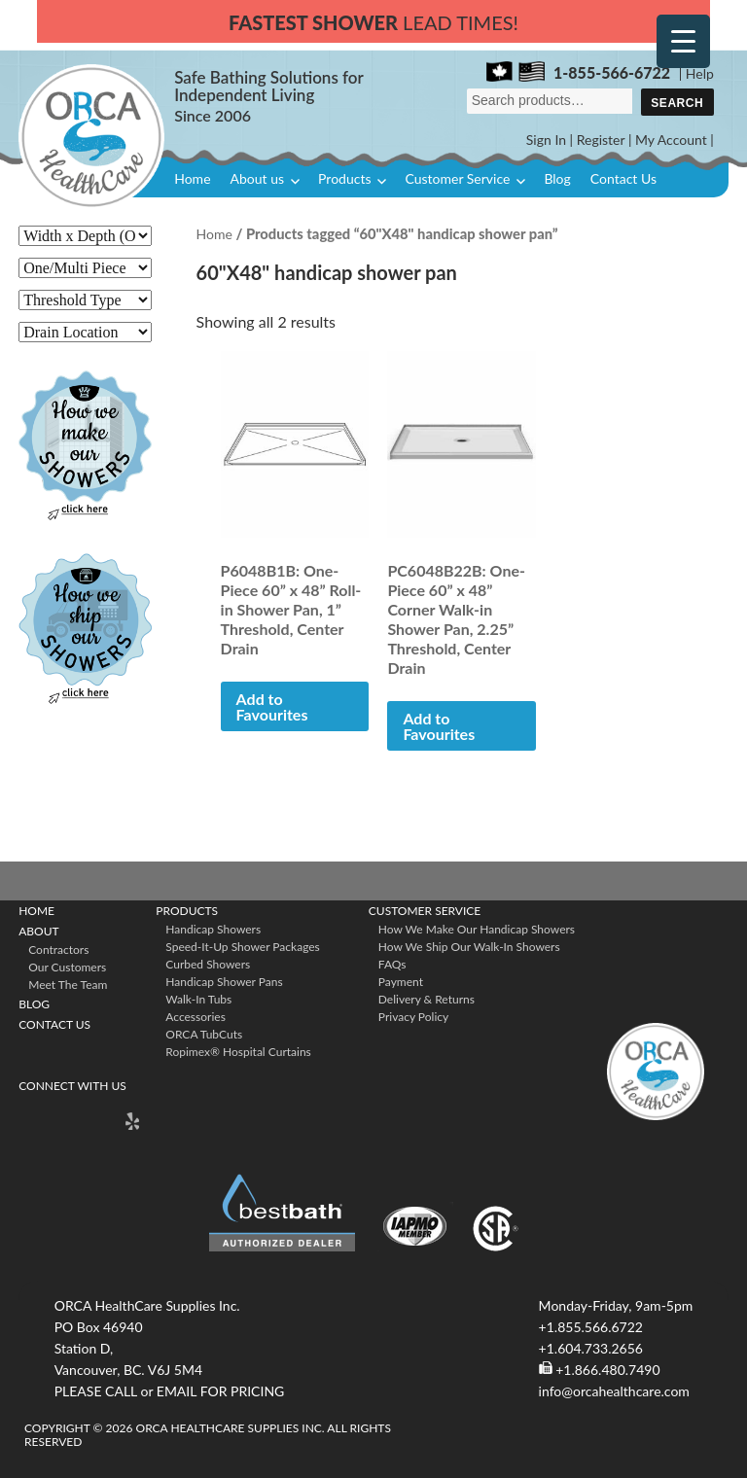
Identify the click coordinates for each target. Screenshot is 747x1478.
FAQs (392, 964)
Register (601, 139)
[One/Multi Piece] (85, 268)
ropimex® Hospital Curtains (237, 1051)
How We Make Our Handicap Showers (476, 929)
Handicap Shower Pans (223, 981)
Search (677, 103)
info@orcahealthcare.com (614, 1391)
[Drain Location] (85, 332)
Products (344, 178)
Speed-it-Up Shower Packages (242, 946)
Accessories (195, 1016)
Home (192, 178)
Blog (557, 178)
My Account (671, 139)
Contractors (58, 949)
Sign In (546, 139)
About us (258, 178)
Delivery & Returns (426, 999)
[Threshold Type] (85, 300)
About (38, 931)
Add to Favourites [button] (272, 706)
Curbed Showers (207, 964)
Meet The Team (67, 984)
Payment (400, 981)
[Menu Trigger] (683, 41)
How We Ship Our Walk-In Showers (469, 946)
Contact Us (623, 178)
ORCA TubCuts (203, 1034)
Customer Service (457, 178)
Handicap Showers (213, 929)
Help (700, 73)
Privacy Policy (413, 1016)
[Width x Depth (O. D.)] (85, 236)
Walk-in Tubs (198, 999)
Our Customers (67, 967)
